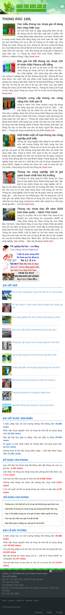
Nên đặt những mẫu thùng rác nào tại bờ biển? (33, 405)
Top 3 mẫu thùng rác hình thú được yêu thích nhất (34, 355)
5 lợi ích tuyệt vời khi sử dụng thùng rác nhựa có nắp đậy (29, 489)
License (11, 601)
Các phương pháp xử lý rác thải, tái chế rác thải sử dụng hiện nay (32, 549)
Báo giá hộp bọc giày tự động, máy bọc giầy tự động (28, 437)
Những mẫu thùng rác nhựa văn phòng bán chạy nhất (29, 482)
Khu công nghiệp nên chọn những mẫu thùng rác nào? (36, 317)
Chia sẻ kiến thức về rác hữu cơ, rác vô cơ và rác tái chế (29, 562)
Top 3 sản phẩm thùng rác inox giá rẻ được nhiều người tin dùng (31, 514)
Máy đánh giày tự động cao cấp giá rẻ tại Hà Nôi (24, 523)
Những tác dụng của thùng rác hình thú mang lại (33, 380)
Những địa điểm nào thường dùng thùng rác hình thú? (36, 367)
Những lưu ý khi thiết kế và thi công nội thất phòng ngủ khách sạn (32, 504)
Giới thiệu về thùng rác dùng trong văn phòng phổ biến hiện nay (32, 472)
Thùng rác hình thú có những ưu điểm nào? (31, 392)
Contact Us (19, 601)
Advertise (28, 601)
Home (4, 601)
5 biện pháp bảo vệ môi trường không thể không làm (28, 424)
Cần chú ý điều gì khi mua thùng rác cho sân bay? (34, 330)
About (36, 601)
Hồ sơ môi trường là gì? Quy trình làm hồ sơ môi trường (37, 292)
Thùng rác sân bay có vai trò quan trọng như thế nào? (36, 342)
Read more (34, 56)
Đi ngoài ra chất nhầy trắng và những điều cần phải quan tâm (32, 444)
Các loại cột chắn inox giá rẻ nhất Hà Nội (21, 479)
